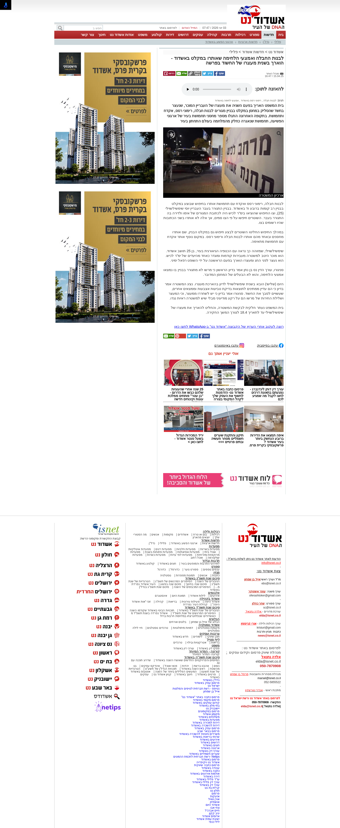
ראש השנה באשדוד (193, 668)
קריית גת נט (212, 787)
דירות (170, 35)
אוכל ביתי (210, 552)
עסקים (198, 35)
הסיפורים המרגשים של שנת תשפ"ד (194, 613)
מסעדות (214, 546)
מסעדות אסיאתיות (188, 552)
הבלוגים (214, 619)
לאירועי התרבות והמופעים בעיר (200, 563)
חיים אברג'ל (212, 810)
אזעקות (215, 796)
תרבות (226, 35)
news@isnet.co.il (269, 635)
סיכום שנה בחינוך (196, 584)
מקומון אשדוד (211, 714)
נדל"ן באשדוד (211, 680)
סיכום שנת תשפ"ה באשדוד (202, 657)
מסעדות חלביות (186, 549)
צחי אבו (215, 807)
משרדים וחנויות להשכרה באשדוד (199, 734)
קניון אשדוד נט (162, 674)
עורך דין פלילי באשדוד (205, 782)
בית (281, 35)
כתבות (216, 575)
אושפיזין (215, 802)
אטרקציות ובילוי (196, 642)
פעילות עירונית (191, 601)
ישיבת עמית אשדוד (208, 819)
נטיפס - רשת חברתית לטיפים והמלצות (196, 688)
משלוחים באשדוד (209, 717)
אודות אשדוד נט (122, 35)
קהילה (212, 35)
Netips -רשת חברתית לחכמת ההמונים (196, 756)
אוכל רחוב (197, 557)
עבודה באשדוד (210, 768)
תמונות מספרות (185, 575)
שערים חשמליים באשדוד (204, 753)
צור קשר (87, 35)
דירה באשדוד (211, 776)
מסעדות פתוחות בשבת (159, 552)
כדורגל (161, 569)
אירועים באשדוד (210, 739)
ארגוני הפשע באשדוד (219, 41)
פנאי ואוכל (171, 666)
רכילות (240, 35)
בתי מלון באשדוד (209, 705)
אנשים (155, 534)
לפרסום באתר (168, 28)
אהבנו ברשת (201, 666)
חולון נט (214, 790)
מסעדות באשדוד (209, 719)
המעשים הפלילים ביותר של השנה (175, 671)
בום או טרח (200, 534)
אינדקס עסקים (150, 666)
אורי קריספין (248, 623)
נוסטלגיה (165, 575)
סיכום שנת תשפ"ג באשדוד (202, 578)
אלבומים (214, 593)
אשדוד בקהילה (210, 598)
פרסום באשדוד (210, 759)
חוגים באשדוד (167, 563)
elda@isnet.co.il (270, 615)
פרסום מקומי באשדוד (206, 700)
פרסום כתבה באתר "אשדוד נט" (200, 697)
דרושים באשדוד (210, 742)
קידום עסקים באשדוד (206, 702)
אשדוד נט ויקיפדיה (208, 762)
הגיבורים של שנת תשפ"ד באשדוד (199, 610)
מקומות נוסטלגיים (208, 628)
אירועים (215, 595)
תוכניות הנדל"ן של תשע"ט (161, 668)
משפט (142, 35)
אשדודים (183, 534)
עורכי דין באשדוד (183, 648)
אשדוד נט (275, 52)
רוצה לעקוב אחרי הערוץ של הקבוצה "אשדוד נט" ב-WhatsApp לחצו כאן (229, 326)
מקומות (168, 534)
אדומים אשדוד (211, 816)
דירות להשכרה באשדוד (205, 725)
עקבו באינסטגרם (229, 345)
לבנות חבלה (269, 100)
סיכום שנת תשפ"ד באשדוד (202, 607)
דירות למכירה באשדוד (206, 722)
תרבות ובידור (211, 560)
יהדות (185, 666)
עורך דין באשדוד (210, 785)
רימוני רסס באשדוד (250, 100)
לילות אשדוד (197, 595)
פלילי (277, 41)
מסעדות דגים (163, 549)
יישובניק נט (212, 708)
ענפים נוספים (211, 569)
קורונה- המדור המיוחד (206, 654)
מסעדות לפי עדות (181, 554)
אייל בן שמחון (211, 691)
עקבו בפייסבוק (270, 345)
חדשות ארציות (248, 41)
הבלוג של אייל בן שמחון (205, 622)
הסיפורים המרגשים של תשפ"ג (173, 581)
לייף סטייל (213, 639)
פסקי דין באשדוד (209, 648)
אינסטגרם (161, 595)
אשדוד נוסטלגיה (209, 625)
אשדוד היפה (212, 601)
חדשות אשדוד (253, 52)
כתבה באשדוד (210, 770)
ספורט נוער (191, 569)
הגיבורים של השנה (208, 581)
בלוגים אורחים (177, 622)
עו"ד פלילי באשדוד (208, 779)
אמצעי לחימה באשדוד (227, 100)
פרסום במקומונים (209, 711)
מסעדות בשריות (210, 549)
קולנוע (157, 35)
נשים (217, 666)
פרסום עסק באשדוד (207, 683)
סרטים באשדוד (206, 674)
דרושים (183, 35)
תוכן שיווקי (213, 636)
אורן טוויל (214, 799)
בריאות (172, 601)
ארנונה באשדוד (210, 748)
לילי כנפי (214, 822)
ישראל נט (214, 685)
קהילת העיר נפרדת (195, 604)
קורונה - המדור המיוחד (204, 651)
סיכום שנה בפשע (170, 584)
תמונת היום (178, 595)
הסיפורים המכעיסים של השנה (192, 587)
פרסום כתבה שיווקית (206, 765)
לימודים (197, 636)
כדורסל (174, 569)
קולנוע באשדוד (145, 563)
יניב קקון (214, 813)
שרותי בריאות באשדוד (206, 736)
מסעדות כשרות (156, 554)
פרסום (215, 793)
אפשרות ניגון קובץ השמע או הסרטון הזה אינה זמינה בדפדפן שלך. (217, 89)
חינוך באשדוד (184, 674)
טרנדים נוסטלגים (157, 628)
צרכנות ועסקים (210, 633)
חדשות (269, 35)
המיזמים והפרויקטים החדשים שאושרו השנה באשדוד (187, 660)
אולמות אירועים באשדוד (205, 773)
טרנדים (177, 642)
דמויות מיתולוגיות (183, 628)
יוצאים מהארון (201, 537)
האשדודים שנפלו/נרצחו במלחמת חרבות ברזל (188, 616)
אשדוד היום (213, 804)
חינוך (102, 35)
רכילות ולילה (211, 531)
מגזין (216, 572)
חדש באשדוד (180, 636)
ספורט (254, 35)
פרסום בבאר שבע (208, 731)
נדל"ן (266, 41)
